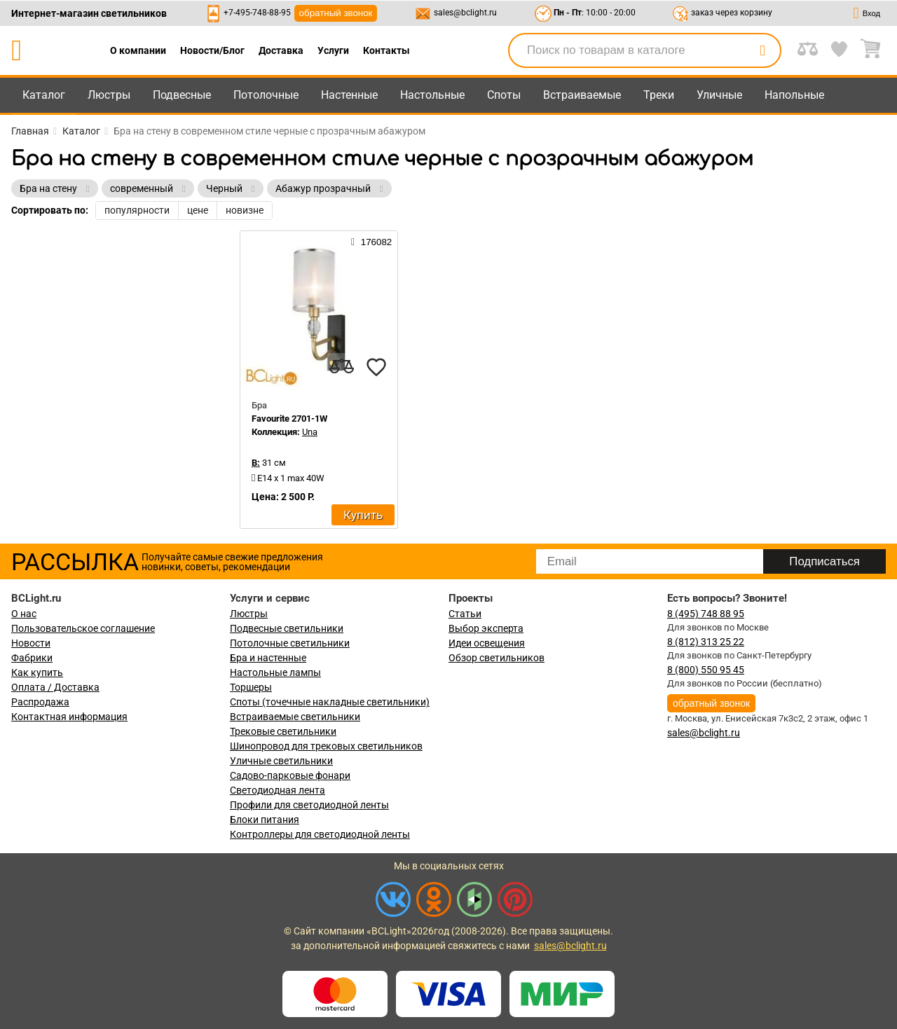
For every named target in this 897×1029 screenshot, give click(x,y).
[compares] (341, 367)
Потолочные (266, 95)
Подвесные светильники (286, 628)
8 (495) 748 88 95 (705, 613)
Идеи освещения (486, 643)
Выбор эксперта (485, 628)
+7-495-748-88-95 (257, 13)
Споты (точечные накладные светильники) (330, 701)
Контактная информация (69, 716)
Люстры (109, 95)
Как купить (37, 672)
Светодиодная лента (277, 790)
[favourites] (376, 367)
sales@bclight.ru (465, 13)
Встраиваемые (582, 95)
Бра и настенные (268, 657)
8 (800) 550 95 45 (705, 669)
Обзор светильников (496, 657)
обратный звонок (336, 13)
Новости (30, 643)
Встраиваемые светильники (295, 716)
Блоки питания (264, 819)
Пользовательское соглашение (83, 628)
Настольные (432, 95)
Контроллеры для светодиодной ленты (320, 834)
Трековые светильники (283, 731)
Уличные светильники (281, 760)
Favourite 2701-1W (289, 418)
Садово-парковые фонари (290, 775)
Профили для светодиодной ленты (309, 804)
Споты (504, 95)
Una (309, 432)
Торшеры (251, 687)
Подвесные (182, 95)
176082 (371, 241)
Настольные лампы (275, 672)
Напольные (794, 95)
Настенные (349, 95)
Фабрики (32, 657)
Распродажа (40, 701)
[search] (762, 50)
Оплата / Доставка (55, 687)
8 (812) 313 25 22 (705, 641)
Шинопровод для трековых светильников (326, 746)
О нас (23, 613)
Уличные (719, 95)
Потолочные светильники (290, 643)
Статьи (464, 613)
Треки (658, 95)
